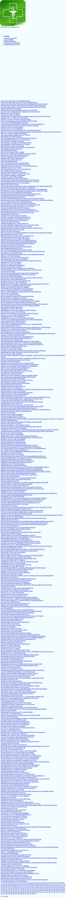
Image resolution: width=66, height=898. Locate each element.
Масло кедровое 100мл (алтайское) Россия (13, 442)
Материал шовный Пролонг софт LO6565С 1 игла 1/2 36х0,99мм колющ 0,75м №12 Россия (27, 651)
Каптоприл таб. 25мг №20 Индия (10, 361)
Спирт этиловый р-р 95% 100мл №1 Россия (13, 321)
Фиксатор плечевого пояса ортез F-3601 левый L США (16, 844)
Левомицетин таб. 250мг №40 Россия (11, 706)
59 (30, 884)
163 (57, 889)
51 (16, 884)
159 (47, 889)
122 (23, 887)
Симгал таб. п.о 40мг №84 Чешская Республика (14, 122)
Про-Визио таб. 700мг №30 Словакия (11, 574)
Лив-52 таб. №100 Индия (8, 412)
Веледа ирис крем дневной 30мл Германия (13, 726)
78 (62, 884)
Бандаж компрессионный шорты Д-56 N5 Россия (15, 687)
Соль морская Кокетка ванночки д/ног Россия (14, 816)
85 (10, 886)
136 (56, 887)
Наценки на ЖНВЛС (10, 41)
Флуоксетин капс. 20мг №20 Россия (11, 530)
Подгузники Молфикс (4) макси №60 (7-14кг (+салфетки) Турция (20, 225)
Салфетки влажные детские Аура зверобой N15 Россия (17, 392)
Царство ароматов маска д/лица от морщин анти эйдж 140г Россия (20, 741)
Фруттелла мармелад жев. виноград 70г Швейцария (16, 583)
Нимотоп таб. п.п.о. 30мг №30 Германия (12, 592)
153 (33, 889)
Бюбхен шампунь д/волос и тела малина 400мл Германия (17, 763)
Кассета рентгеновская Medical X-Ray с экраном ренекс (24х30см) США (22, 398)
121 (20, 887)
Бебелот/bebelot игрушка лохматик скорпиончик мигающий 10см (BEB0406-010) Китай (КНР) (28, 333)
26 (37, 882)
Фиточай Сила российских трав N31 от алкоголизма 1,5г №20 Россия (21, 446)
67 (44, 884)
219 (61, 892)
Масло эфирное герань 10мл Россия (11, 811)
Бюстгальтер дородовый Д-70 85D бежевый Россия (15, 101)
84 (8, 886)
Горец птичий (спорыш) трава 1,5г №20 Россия (14, 850)
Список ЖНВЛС (9, 40)
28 (41, 882)
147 (18, 889)
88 (15, 886)
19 (26, 882)
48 (11, 884)
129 (40, 887)
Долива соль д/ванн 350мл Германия (11, 681)
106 (50, 886)
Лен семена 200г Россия (8, 848)
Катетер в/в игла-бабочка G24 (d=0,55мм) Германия (15, 529)
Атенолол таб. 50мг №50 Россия (10, 526)
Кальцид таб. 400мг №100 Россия (10, 820)
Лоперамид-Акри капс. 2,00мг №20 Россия (13, 386)
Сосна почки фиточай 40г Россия (10, 325)
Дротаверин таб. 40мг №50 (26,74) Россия (13, 560)
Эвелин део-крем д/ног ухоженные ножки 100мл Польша (17, 752)
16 (20, 882)
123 (25, 887)
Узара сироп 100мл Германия (9, 161)
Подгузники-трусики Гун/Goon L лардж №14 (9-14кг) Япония (18, 751)
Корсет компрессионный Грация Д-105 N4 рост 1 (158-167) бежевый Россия (23, 549)
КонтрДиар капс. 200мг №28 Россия (11, 159)
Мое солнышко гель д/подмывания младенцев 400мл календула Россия (21, 451)
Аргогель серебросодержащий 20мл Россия (13, 172)
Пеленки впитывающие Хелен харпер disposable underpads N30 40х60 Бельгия (23, 568)
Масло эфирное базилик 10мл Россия (11, 149)
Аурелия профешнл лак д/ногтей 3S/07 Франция (15, 865)
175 (21, 890)
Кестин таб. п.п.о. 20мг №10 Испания (11, 433)
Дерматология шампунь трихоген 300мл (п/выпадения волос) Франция (21, 426)
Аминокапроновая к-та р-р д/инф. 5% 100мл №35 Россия (17, 612)
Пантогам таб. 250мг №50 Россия (10, 645)
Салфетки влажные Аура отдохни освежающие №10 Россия (18, 535)
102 (41, 886)
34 (51, 882)
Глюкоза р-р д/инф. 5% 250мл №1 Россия (13, 335)
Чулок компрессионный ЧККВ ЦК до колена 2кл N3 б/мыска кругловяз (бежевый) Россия (27, 718)
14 (17, 882)
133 (49, 887)
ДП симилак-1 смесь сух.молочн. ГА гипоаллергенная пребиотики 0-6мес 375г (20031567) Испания (29, 429)
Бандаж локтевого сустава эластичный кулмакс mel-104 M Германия (20, 715)
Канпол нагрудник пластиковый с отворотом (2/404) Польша (18, 302)
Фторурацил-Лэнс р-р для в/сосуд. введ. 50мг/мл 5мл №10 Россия (20, 782)
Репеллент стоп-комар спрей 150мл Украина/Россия (16, 217)
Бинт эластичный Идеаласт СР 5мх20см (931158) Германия (18, 788)
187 (49, 890)
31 (46, 882)
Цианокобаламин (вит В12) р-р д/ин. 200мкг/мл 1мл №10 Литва (19, 766)
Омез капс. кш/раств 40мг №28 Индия (12, 415)
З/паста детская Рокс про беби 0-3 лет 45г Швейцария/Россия (18, 240)
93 (23, 886)
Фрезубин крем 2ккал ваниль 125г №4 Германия (15, 581)
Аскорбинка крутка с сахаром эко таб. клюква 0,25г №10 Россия (19, 786)
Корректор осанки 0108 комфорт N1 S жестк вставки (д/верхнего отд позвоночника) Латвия (27, 791)
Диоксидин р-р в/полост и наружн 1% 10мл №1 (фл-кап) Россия (19, 780)
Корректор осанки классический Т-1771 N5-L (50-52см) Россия (19, 166)
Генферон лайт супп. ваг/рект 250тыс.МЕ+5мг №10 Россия (18, 675)
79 (64, 884)
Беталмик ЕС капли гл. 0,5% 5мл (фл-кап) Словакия (16, 690)
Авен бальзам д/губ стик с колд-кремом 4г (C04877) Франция (18, 310)
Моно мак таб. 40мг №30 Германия (11, 108)
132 (47, 887)
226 (14, 893)
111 (62, 886)
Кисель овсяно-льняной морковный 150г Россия (15, 614)
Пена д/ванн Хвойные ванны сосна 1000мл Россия (15, 644)
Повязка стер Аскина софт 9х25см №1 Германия (15, 287)
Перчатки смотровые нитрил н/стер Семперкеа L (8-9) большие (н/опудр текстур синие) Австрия (29, 858)
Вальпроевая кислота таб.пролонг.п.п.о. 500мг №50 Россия (18, 656)
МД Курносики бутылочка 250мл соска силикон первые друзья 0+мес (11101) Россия (25, 116)
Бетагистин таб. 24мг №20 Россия (10, 667)
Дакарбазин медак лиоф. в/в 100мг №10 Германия (15, 856)
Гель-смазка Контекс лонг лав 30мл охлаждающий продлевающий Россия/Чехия (24, 304)
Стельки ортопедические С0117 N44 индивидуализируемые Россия (20, 634)
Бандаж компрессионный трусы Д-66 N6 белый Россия (16, 540)
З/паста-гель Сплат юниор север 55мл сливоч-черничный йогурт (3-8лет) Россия (24, 104)
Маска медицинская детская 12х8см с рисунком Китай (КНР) (18, 692)
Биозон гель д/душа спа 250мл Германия (12, 152)
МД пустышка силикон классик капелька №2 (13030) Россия (18, 153)
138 (61, 887)
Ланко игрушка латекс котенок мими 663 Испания (15, 164)
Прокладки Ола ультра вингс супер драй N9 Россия (15, 280)
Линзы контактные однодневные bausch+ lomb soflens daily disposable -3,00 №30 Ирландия (27, 389)
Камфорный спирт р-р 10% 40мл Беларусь (13, 316)
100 (36, 886)
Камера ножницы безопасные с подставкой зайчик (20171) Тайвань (20, 301)
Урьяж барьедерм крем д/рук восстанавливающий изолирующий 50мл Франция (24, 689)
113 (2, 887)
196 (6, 892)
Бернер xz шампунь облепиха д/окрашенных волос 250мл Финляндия (21, 291)
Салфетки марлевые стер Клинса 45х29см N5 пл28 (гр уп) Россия (20, 125)
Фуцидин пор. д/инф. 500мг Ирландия (12, 177)
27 (39, 882)
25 (36, 882)
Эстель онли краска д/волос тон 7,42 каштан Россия (16, 169)
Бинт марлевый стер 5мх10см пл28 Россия (13, 792)
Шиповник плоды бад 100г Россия (11, 647)
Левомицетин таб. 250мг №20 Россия (11, 659)
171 (11, 890)
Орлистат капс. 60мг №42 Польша (10, 114)
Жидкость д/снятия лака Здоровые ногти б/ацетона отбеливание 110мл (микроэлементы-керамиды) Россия (32, 515)
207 (33, 892)
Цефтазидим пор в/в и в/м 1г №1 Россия (12, 229)
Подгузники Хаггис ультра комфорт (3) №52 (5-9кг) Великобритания (21, 130)
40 (61, 882)
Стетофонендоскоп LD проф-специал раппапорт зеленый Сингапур (20, 541)
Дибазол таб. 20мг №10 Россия (10, 519)
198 (11, 892)
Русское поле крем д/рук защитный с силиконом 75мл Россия (18, 760)
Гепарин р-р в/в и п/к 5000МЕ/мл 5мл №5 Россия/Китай (17, 299)
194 (2, 892)
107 (53, 886)
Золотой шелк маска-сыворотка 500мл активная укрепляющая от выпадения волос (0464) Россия (29, 493)
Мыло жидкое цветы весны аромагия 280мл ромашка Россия (18, 377)
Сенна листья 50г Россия (8, 271)
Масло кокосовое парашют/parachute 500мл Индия (15, 383)
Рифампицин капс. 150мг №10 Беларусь (12, 146)
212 (45, 892)
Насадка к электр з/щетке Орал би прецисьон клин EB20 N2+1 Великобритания (24, 189)
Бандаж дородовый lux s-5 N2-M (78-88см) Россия (15, 425)
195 (4, 892)
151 (28, 889)
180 (33, 890)
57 (27, 884)
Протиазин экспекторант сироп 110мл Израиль (14, 738)
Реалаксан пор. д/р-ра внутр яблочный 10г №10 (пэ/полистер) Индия (21, 543)
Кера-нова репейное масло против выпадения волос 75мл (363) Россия (21, 270)
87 (13, 886)
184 (42, 890)
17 (22, 882)
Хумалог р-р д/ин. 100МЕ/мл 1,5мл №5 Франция (15, 796)
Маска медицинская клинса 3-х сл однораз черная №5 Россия (18, 478)
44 (4, 884)
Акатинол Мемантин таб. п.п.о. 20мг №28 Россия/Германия (18, 870)
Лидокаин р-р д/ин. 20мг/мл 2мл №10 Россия (14, 806)
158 (45, 889)
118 (13, 887)
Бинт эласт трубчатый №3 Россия (10, 729)
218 (59, 892)
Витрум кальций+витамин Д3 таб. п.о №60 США (15, 724)
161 (52, 889)
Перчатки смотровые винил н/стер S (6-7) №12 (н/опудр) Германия (20, 305)
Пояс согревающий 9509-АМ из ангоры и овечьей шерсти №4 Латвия (21, 260)
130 (42, 887)
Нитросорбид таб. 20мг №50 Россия (11, 136)
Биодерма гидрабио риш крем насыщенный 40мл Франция (18, 195)
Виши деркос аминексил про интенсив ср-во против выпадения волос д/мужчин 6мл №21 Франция (29, 847)
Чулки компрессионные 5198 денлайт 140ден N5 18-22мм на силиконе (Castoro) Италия (26, 585)
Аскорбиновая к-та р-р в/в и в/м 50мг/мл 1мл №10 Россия (17, 318)
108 (55, 886)
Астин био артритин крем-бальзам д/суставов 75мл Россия (18, 671)
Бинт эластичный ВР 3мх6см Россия (11, 547)
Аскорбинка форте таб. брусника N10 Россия (14, 744)
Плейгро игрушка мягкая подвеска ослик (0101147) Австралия (19, 867)
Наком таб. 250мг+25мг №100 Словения (12, 822)
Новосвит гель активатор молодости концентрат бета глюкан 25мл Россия (22, 678)
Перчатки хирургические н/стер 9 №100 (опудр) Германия (17, 147)
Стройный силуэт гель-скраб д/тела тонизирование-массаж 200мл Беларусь (23, 499)
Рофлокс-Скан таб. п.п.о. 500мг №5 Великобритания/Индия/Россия (20, 599)
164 (59, 889)
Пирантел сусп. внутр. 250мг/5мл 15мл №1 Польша (16, 119)
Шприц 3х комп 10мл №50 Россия (10, 831)
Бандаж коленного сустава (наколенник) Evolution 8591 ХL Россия (20, 841)
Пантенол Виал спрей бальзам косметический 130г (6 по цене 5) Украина (22, 616)
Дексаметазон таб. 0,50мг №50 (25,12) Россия (14, 817)
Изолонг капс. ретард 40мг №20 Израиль (12, 699)
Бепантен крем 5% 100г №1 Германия (12, 414)
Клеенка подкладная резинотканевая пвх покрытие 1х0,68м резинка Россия (22, 670)
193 (64, 890)
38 (58, 882)
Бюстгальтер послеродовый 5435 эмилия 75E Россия (16, 855)
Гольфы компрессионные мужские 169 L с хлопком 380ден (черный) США (22, 696)
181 (35, 890)
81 (3, 886)
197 (9, 892)
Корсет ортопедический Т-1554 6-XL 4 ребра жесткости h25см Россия (21, 839)
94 (25, 886)
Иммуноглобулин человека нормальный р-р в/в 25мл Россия (18, 578)
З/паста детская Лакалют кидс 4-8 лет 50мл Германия (16, 201)
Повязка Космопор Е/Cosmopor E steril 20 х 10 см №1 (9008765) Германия (22, 637)
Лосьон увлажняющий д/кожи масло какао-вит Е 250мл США (18, 558)
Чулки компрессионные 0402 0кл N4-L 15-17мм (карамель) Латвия (20, 685)
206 (30, 892)
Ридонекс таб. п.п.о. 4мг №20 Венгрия (12, 128)
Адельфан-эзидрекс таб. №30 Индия (11, 388)
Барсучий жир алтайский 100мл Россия (12, 619)
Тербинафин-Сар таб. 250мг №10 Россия (12, 496)
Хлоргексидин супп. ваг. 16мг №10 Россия (13, 312)
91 (20, 886)
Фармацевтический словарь (12, 44)
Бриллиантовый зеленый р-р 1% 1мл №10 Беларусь (16, 139)
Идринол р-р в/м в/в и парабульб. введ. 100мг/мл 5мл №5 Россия (19, 698)
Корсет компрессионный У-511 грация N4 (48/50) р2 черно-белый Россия (22, 600)
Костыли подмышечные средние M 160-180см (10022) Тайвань (19, 121)
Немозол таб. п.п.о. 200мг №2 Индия (11, 353)
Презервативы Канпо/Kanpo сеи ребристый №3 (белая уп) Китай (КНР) (21, 664)
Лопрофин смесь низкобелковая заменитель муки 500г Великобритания (21, 319)
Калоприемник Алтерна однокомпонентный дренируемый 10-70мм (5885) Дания (24, 191)
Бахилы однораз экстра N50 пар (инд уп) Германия (15, 144)
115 (6, 887)
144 (11, 889)
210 (40, 892)
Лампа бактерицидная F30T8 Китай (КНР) (13, 378)
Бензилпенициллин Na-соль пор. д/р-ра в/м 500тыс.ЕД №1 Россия (20, 211)
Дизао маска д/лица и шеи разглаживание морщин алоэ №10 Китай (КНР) (22, 406)
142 (6, 889)
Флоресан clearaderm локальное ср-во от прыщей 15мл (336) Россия (20, 803)
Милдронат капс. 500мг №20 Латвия (11, 374)
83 (6, 886)
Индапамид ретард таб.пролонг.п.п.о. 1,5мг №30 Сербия (17, 405)
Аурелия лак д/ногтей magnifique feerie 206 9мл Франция (17, 400)
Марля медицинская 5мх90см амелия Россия (14, 346)
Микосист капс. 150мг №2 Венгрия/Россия (13, 279)
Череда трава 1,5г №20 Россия (9, 293)
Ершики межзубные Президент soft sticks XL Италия (16, 459)
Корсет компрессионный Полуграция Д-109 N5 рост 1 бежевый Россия (21, 324)
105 (48, 886)
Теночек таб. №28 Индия (8, 626)
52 (18, 884)
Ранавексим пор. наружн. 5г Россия (11, 167)
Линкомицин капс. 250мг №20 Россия (12, 308)
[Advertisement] (20, 30)
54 (22, 884)
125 (30, 887)
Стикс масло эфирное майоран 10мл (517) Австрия (15, 135)
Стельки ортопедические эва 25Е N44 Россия (14, 881)
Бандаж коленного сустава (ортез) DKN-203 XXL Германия (18, 203)
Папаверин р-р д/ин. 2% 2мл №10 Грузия (12, 491)
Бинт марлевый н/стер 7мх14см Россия (12, 372)
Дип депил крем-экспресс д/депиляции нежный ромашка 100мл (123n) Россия (23, 107)
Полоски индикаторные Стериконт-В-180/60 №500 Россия (17, 243)
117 (11, 887)
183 (40, 890)
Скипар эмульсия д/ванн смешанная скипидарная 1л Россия (18, 473)
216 (54, 892)
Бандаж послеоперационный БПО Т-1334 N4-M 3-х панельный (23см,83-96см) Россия (26, 409)
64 (39, 884)
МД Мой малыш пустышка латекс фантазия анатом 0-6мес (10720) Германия (23, 732)
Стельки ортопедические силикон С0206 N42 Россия (16, 564)
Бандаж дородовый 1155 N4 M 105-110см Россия (15, 772)
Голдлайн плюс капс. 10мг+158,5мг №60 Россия (14, 589)
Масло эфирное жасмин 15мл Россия (11, 170)
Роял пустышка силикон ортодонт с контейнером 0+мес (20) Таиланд (21, 532)
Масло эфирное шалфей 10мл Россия (11, 248)
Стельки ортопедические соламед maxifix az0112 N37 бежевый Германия (22, 402)
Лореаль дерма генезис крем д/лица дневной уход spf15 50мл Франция (21, 536)
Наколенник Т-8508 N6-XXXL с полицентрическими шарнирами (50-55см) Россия (25, 284)
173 (16, 890)
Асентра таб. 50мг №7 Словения (10, 648)
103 (43, 886)
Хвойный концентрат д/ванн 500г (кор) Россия (14, 875)
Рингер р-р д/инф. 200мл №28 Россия (11, 642)
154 (35, 889)
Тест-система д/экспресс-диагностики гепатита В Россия (17, 737)
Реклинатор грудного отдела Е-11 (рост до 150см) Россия (17, 363)
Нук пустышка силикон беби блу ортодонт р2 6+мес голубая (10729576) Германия (24, 879)
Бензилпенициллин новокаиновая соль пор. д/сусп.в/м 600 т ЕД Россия (21, 487)
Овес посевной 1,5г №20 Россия (10, 623)
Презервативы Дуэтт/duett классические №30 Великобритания (19, 242)
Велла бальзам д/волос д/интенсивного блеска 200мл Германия (19, 597)
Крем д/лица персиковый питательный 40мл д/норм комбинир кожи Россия (22, 254)
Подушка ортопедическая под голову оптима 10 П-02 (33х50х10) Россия (22, 682)
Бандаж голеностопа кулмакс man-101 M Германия (15, 676)
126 (32, 887)
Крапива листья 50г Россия (8, 797)
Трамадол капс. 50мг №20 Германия (11, 533)
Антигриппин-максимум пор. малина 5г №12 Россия (16, 702)
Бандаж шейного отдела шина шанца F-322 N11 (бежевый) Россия (20, 873)
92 (22, 886)
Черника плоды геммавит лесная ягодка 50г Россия (15, 360)
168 (4, 890)
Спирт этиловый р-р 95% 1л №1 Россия (12, 701)
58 (28, 884)
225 (11, 893)
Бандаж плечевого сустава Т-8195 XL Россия (14, 298)
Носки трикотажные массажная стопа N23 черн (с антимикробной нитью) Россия (24, 523)
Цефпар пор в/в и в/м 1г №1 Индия (11, 263)
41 (63, 882)
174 (18, 890)
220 (64, 892)
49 (13, 884)
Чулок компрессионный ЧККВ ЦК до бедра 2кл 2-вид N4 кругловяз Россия (22, 124)
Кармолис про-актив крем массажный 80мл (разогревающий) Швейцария (22, 470)
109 (57, 886)
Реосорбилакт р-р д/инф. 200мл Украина (12, 566)
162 (54, 889)
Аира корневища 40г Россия (9, 150)
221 (2, 893)
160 (49, 889)
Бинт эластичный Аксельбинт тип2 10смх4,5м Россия (16, 249)
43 (3, 884)
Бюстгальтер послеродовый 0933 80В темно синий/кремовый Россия (21, 194)
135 (54, 887)
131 (44, 887)
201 (18, 892)
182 (37, 890)
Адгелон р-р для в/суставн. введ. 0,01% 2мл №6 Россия (17, 380)
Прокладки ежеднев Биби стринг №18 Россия (14, 836)
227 (16, 893)
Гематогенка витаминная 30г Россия (11, 384)
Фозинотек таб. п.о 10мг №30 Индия (11, 631)
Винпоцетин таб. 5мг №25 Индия (10, 113)
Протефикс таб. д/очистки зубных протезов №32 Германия (18, 735)
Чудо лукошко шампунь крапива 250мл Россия (14, 450)
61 (33, 884)
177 (26, 890)
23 (32, 882)
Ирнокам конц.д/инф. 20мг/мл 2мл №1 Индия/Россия (16, 876)
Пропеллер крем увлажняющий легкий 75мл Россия (16, 285)
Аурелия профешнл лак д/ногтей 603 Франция (14, 178)
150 (26, 889)
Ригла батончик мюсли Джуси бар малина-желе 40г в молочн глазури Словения (24, 498)
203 (23, 892)
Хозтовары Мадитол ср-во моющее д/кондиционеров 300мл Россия (20, 765)
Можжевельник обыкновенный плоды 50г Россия (15, 783)
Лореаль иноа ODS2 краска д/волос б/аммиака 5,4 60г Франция (19, 366)
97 (30, 886)
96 (28, 886)
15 (19, 882)
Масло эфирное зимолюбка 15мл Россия (12, 141)
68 (45, 884)
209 (37, 892)
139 (63, 887)
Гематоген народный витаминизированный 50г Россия (16, 495)
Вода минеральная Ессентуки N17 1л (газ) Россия (15, 183)
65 (40, 884)
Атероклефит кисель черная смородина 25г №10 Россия (17, 288)
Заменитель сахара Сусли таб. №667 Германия (14, 571)
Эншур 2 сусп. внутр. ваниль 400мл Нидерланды (15, 315)
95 (27, 886)
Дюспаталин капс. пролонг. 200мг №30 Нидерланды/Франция (18, 408)
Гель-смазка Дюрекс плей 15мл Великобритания (15, 721)
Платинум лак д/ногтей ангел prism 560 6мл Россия (15, 367)
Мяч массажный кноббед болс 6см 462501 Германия (16, 633)
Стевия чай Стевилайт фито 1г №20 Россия (13, 417)
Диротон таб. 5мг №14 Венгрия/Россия (12, 800)
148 (21, 889)
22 (31, 882)
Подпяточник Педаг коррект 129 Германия (13, 381)
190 (57, 890)
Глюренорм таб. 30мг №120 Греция (11, 262)
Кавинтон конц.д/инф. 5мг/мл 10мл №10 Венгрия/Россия (17, 336)
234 (33, 893)
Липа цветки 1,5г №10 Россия (9, 577)
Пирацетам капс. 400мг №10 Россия (11, 423)
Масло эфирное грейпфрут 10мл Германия (13, 175)
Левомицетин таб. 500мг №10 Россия (11, 453)
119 (16, 887)
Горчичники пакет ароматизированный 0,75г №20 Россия (17, 460)
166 (64, 889)
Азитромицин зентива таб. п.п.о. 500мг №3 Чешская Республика (19, 561)
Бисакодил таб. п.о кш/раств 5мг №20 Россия (14, 734)
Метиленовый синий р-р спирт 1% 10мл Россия (14, 834)
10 (10, 882)
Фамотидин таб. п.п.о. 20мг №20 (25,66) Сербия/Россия (17, 588)
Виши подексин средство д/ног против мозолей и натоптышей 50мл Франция (23, 636)
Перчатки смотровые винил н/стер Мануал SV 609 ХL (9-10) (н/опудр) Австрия (24, 457)
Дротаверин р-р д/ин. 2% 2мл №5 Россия (12, 245)
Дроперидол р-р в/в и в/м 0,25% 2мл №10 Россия (15, 257)
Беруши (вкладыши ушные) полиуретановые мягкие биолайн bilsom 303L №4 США (25, 746)
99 (33, 886)
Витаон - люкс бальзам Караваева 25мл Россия (14, 605)
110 (60, 886)
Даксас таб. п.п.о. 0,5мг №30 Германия (12, 127)
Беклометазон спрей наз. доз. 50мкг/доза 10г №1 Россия (17, 802)
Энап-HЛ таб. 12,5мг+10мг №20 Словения (13, 552)
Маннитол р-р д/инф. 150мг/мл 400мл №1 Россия (15, 155)
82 (4, 886)
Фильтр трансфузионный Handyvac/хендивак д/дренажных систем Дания (22, 510)
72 (52, 884)
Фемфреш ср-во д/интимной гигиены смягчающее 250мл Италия (19, 364)
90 (18, 886)
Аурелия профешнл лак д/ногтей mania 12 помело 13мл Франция (19, 758)
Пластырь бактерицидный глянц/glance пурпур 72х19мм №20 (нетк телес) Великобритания (27, 575)
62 (35, 884)
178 (28, 890)
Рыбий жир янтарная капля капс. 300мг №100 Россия (16, 462)
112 (64, 886)
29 (43, 882)
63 (37, 884)
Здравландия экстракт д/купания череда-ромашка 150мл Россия (19, 436)
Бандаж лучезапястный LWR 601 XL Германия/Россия (16, 290)
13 (15, 882)
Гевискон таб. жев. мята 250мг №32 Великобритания (16, 411)
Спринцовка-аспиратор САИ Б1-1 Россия (13, 771)
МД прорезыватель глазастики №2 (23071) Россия (15, 650)
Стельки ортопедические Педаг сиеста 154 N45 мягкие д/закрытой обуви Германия (25, 467)
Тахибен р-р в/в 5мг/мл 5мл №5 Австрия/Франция (15, 861)
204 (26, 892)
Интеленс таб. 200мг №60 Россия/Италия (13, 265)
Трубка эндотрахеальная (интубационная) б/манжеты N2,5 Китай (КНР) (21, 468)
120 (18, 887)
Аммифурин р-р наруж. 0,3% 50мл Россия (13, 563)
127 (35, 887)
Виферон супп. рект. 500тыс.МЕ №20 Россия (14, 595)
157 (42, 889)
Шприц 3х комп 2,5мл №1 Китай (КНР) (12, 434)
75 (57, 884)
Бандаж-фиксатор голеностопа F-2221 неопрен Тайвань (17, 712)
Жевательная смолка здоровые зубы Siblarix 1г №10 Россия (18, 187)
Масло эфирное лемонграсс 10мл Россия (12, 868)
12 (14, 882)
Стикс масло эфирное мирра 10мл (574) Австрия (15, 208)
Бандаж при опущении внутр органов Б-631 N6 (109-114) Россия (19, 313)
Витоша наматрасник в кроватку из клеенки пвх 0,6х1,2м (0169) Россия (21, 228)
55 (23, 884)
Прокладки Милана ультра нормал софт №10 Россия (16, 509)
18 (24, 882)
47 (10, 884)
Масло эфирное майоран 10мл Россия (12, 307)
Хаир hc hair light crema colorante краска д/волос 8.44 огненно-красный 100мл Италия (25, 397)
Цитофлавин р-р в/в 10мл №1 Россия (11, 253)
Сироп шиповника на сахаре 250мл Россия (13, 395)
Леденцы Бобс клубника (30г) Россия (11, 859)
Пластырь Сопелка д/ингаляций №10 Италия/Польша (16, 192)
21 (29, 882)
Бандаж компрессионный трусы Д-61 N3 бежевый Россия (17, 609)
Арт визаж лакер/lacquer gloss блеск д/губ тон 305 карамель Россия (20, 502)
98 (32, 886)
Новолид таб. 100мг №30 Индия (10, 476)
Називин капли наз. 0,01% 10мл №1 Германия (14, 259)
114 (4, 887)
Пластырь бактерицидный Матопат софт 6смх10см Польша (18, 274)
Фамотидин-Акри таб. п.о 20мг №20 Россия (13, 828)
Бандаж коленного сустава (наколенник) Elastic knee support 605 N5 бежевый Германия (26, 827)
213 (47, 892)
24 (34, 882)
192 (61, 890)
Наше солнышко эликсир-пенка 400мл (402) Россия (16, 479)
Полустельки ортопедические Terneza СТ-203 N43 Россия (17, 774)
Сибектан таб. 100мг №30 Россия (10, 231)
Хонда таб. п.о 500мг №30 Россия (10, 294)
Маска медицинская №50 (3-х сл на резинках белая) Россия (18, 527)
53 (20, 884)
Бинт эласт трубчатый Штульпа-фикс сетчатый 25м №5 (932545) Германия (22, 198)
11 (12, 882)
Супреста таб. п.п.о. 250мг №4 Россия (12, 668)
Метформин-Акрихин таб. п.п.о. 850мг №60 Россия (16, 799)
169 (6, 890)
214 (49, 892)
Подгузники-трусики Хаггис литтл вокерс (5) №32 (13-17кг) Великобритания (23, 448)
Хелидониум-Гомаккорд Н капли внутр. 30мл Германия (17, 872)
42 (1, 884)
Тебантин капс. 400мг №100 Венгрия (11, 276)
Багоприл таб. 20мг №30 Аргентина (11, 625)
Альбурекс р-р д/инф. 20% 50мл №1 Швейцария (15, 813)
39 (60, 882)
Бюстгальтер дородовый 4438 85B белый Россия (15, 785)
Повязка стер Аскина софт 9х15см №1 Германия (15, 394)
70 (49, 884)
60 (32, 884)
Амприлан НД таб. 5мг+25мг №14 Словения (14, 215)
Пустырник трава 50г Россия (9, 679)
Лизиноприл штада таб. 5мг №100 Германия (13, 490)
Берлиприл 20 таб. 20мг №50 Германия (12, 516)
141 (4, 889)
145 (14, 889)
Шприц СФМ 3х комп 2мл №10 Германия (13, 322)
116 (9, 887)
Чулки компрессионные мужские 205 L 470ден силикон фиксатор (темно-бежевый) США (26, 186)
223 (6, 893)
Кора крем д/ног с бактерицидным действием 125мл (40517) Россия (20, 111)
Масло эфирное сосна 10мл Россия (11, 554)
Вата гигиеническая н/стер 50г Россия (12, 234)
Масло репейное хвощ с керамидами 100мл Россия (15, 332)
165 (61, 889)
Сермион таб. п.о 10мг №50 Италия (11, 713)
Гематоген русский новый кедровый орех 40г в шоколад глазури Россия (21, 501)
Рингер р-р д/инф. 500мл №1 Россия (11, 851)
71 (51, 884)
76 (59, 884)
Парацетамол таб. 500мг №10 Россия (11, 267)
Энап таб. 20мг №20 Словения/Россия (12, 339)
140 (2, 889)
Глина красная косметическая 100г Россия (13, 197)
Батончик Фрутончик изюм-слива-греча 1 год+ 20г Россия (17, 206)
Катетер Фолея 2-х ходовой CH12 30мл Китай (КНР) (16, 142)
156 (40, 889)
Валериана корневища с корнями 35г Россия (13, 443)
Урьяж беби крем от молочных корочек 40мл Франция (16, 768)
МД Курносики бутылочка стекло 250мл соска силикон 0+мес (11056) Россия (23, 105)
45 (6, 884)
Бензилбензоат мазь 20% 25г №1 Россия (12, 454)
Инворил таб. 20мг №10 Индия (10, 184)
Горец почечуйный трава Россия (10, 481)
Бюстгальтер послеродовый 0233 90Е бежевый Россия (16, 661)
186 (47, 890)
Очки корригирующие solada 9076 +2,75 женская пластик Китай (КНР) (21, 343)
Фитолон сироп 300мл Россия (9, 716)
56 (25, 884)
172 (14, 890)
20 (27, 882)
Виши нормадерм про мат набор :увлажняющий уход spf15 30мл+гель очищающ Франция (27, 200)
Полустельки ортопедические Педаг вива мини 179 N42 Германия (20, 273)
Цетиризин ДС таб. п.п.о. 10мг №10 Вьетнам (14, 282)
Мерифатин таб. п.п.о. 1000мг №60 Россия (13, 653)
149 (23, 889)
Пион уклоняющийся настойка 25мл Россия (13, 810)
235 (35, 893)
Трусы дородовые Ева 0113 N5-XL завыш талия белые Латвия (19, 777)
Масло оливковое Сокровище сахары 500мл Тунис (15, 842)
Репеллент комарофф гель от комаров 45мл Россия (15, 830)
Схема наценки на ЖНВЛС (12, 43)
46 (8, 884)
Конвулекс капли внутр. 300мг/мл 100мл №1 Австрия (16, 226)
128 (37, 887)
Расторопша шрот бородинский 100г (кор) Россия (15, 603)
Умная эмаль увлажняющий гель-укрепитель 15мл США (17, 693)
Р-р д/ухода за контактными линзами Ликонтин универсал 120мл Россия (22, 512)
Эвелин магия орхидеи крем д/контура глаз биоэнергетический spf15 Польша (23, 358)
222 (4, 893)
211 (42, 892)
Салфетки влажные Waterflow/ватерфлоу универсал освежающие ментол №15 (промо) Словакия (29, 862)
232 (28, 893)
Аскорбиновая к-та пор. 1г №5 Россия (12, 403)
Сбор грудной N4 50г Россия (9, 505)
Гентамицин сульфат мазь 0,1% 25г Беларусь (14, 428)
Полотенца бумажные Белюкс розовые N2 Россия (15, 823)
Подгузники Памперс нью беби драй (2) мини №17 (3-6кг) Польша (20, 341)
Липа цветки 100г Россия (8, 586)
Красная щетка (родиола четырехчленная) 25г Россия (16, 878)
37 (56, 882)
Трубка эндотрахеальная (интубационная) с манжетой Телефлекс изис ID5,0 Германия (26, 471)
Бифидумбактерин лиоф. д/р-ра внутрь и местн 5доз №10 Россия (19, 352)
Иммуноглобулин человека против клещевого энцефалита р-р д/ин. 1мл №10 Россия (25, 778)
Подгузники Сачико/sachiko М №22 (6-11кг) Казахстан (16, 370)
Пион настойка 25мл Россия (9, 825)
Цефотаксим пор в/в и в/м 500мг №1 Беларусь (14, 769)
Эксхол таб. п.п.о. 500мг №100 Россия (12, 749)
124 (28, 887)
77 (61, 884)
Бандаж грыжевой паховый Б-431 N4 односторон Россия (17, 296)
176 (23, 890)
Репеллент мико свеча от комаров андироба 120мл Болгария (18, 845)
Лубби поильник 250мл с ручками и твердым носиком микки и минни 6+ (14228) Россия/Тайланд (29, 805)
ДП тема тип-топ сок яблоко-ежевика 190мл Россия (16, 684)
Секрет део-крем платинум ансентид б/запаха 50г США (17, 569)
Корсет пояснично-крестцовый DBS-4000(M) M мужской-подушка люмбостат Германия (26, 232)
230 (23, 893)
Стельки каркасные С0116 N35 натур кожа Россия (15, 723)
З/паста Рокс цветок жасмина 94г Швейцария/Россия (16, 338)
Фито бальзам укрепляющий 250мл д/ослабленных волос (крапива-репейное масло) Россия (27, 521)
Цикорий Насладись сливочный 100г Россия (13, 465)
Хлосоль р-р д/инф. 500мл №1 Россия (12, 730)
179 (30, 890)
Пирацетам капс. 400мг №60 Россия (11, 620)
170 (9, 890)
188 (52, 890)
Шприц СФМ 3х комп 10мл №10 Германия (13, 640)
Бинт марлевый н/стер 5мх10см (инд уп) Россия (14, 594)
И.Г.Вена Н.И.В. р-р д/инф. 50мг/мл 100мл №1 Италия (16, 484)
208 (35, 892)
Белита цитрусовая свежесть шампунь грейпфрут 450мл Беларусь (20, 654)
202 (21, 892)
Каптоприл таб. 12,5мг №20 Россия (11, 864)
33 (49, 882)
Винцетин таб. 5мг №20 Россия (10, 214)
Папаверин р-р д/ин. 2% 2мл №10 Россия (12, 464)
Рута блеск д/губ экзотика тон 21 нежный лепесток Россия (18, 727)
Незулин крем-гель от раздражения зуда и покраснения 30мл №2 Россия (21, 277)
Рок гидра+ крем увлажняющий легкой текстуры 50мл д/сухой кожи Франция (23, 350)
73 (54, 884)
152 (30, 889)
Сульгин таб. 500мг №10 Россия (10, 743)
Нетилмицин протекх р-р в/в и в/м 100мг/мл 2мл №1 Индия (18, 754)
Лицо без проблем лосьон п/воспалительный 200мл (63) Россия (19, 445)
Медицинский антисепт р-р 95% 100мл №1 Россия (15, 218)
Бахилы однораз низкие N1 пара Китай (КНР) (14, 369)
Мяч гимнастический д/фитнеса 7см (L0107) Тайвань (16, 580)
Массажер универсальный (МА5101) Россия (13, 156)
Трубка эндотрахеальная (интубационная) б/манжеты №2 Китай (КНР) (21, 422)
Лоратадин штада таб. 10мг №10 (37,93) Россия (14, 504)
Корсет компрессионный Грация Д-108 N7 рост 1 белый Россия (19, 474)
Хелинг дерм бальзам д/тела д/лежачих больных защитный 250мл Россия (22, 344)
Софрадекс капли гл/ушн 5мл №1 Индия (12, 789)
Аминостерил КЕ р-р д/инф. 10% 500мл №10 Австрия (16, 513)
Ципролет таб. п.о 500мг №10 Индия (11, 347)
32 (48, 882)
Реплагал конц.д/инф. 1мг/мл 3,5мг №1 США (14, 630)
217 (57, 892)
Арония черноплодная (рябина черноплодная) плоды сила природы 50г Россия (23, 518)
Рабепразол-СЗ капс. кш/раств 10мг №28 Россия (15, 485)
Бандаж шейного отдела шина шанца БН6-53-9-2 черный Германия (20, 757)
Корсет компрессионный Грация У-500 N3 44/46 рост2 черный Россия (21, 755)
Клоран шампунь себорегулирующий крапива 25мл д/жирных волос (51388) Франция (25, 327)
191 (59, 890)
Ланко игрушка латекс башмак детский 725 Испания (16, 794)
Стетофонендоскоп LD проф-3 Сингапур (12, 819)
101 (38, 886)
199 (14, 892)
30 (44, 882)
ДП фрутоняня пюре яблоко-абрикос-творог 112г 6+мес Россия (19, 110)
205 (28, 892)
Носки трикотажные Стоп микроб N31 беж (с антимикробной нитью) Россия (23, 456)
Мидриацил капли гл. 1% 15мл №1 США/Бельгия (15, 622)
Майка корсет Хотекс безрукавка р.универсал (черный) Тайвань (19, 375)
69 (47, 884)
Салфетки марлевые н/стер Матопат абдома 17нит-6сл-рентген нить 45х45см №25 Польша (27, 431)
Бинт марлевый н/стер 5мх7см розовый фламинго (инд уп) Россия (20, 181)
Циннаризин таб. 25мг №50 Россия (11, 628)
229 (21, 893)
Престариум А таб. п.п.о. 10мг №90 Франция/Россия (16, 544)
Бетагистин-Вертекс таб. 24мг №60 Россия (13, 747)
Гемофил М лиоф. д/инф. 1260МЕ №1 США (13, 720)
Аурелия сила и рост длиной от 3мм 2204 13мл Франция (17, 617)
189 (54, 890)
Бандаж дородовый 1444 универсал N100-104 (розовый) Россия (19, 102)
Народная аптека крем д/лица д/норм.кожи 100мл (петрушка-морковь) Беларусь (24, 524)
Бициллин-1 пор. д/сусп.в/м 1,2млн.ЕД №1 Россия (15, 173)
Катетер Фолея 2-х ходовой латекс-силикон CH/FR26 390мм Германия (21, 329)
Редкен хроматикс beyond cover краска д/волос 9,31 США (17, 212)
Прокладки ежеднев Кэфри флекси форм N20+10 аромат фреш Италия (21, 611)
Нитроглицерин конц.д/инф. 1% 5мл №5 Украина (15, 538)
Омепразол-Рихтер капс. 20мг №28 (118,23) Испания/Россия (18, 639)
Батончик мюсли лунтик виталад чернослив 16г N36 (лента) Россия (20, 204)
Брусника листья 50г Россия (9, 808)
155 (37, 889)
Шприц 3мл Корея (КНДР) (8, 710)
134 (51, 887)
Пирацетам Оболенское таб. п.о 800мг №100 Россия (16, 557)
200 (16, 892)
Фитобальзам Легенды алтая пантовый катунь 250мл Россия (18, 209)
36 (55, 882)
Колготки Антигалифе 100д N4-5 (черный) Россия (15, 740)
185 (45, 890)
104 (45, 886)
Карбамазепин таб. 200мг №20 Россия (12, 662)
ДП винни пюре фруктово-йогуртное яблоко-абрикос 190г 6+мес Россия (22, 437)
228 (18, 893)
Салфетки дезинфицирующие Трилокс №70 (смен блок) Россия (19, 707)
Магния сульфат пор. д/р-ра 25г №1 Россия (13, 391)
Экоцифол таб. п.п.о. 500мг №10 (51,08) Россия (14, 118)
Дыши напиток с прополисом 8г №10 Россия (14, 833)
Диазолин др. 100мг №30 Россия (10, 222)
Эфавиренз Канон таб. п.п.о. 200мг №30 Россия (14, 223)
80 (1, 886)
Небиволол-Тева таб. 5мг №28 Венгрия (12, 158)
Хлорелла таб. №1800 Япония (9, 853)
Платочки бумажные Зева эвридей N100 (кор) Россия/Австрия (19, 138)
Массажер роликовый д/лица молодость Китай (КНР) (16, 246)
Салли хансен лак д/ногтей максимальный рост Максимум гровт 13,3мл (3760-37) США (26, 507)
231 (26, 893)
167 (2, 890)
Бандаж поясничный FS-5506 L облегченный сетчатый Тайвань (19, 550)
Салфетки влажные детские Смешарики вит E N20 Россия (17, 268)
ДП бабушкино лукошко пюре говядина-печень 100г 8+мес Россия (20, 180)
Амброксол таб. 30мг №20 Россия (10, 256)
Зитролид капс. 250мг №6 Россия (10, 602)
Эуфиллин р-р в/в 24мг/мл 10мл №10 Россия (14, 330)
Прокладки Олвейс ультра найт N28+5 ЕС (13, 440)
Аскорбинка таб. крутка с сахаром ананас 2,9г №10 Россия (18, 704)
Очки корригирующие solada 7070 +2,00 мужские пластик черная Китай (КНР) (23, 709)
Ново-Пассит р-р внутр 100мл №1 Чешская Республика (17, 591)
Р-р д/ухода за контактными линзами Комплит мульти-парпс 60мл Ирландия (23, 251)
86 (11, 886)
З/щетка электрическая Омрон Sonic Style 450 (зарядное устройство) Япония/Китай (25, 761)
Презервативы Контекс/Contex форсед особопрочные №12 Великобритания (22, 775)
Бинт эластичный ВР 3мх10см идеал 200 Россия (15, 163)
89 (16, 886)
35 (53, 882)
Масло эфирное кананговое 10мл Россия (12, 657)
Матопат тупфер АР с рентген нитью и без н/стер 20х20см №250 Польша (22, 555)
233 (30, 893)
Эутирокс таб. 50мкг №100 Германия (11, 349)
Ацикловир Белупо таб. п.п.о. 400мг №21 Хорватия (15, 239)
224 (9, 893)
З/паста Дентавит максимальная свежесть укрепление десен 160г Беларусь (22, 488)
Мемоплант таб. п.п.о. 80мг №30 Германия (13, 439)
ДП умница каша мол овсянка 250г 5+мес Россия (15, 237)
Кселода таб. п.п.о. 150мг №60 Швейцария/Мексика (16, 814)
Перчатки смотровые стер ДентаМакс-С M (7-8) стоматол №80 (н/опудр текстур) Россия (26, 546)
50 (15, 884)
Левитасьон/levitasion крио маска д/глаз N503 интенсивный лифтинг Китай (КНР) (24, 482)
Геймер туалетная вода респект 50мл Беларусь (14, 220)
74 (56, 884)
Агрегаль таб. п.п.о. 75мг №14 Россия (12, 837)
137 (59, 887)
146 (16, 889)
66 (42, 884)
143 (9, 889)
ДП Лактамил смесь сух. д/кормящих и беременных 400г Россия (19, 665)
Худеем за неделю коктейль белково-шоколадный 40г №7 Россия (19, 673)
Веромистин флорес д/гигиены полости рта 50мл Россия (17, 236)
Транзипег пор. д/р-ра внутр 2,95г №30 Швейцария (15, 572)
